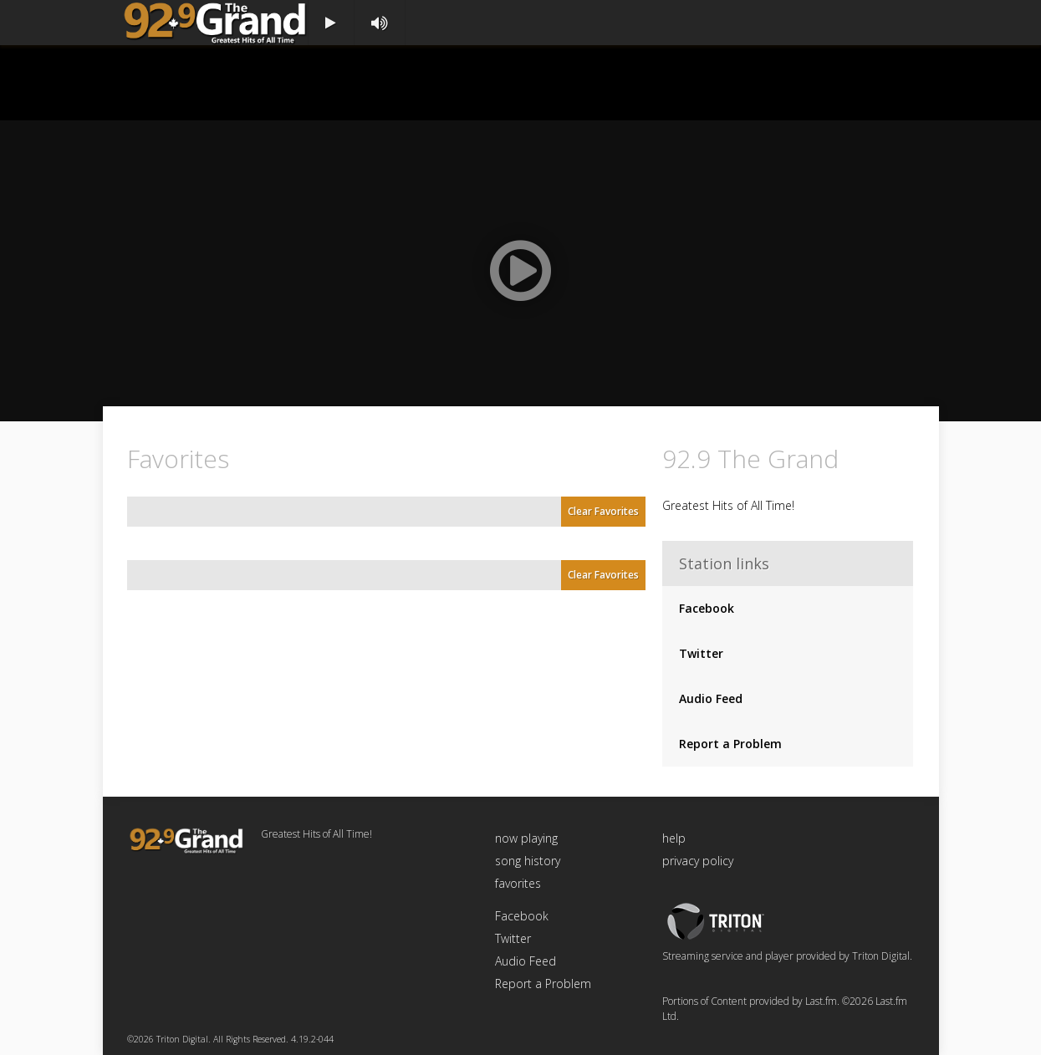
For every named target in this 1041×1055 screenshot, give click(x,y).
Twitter (701, 653)
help (674, 838)
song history (527, 861)
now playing (526, 838)
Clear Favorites (603, 511)
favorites (518, 883)
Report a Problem (730, 744)
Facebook (706, 608)
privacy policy (697, 861)
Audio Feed (710, 698)
